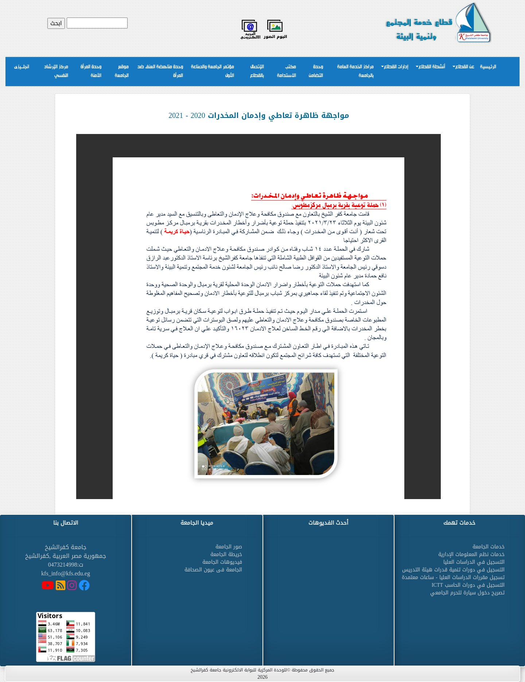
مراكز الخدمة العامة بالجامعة (355, 71)
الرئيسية (488, 67)
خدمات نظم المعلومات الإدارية (471, 554)
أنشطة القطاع (432, 67)
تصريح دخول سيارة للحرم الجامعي (467, 593)
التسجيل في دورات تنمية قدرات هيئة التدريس (453, 570)
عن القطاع (464, 67)
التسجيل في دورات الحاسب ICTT (468, 585)
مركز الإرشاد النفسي (56, 71)
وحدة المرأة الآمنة (91, 71)
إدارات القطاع (396, 67)
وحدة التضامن (316, 71)
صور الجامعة (228, 547)
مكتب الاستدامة (286, 71)
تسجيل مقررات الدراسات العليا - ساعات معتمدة (453, 577)
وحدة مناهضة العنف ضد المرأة (160, 71)
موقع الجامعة (122, 71)
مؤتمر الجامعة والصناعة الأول (212, 71)
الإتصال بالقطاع (257, 71)
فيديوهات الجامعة (222, 562)
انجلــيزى (21, 67)
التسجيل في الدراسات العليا (474, 562)
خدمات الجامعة (488, 547)
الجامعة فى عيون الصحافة (213, 570)
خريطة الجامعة (226, 554)
